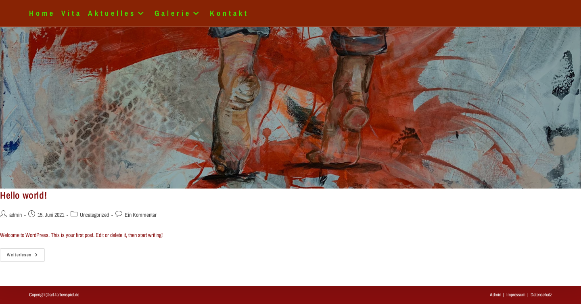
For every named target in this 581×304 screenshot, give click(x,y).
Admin (495, 294)
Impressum (515, 294)
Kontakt (229, 13)
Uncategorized (94, 214)
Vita (71, 13)
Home (42, 13)
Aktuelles (118, 13)
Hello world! (23, 195)
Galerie (179, 13)
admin (15, 214)
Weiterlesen (26, 257)
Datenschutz (541, 294)
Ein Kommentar (141, 214)
